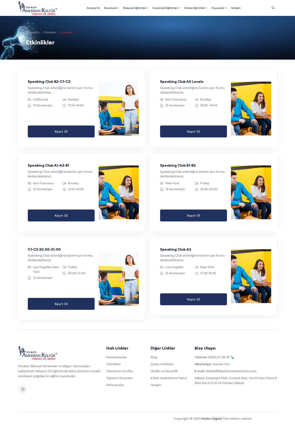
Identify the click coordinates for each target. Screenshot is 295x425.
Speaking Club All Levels (182, 81)
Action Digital (211, 418)
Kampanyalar (116, 357)
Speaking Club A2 (176, 249)
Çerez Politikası (162, 364)
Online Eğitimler (195, 8)
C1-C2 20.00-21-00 (44, 249)
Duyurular (219, 8)
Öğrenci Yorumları (119, 378)
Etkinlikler (50, 32)
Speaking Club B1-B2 (178, 165)
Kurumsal (111, 8)
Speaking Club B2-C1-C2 (49, 81)
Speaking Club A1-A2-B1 (48, 165)
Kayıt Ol (61, 131)
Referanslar (115, 385)
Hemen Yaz (221, 364)
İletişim (235, 8)
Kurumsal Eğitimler (166, 8)
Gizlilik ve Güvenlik (164, 371)
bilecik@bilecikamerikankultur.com (231, 371)
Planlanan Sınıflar (119, 371)
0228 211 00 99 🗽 (221, 357)
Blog (154, 357)
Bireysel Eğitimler (135, 8)
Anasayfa (93, 8)
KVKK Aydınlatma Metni (169, 378)
